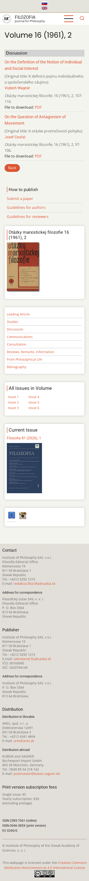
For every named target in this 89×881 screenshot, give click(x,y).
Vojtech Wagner (17, 88)
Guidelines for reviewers (28, 216)
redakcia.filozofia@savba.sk (34, 583)
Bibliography (16, 367)
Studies (12, 322)
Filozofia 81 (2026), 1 (24, 438)
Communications (20, 337)
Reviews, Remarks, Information (30, 352)
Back (12, 167)
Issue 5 (34, 402)
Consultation (16, 344)
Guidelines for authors (26, 207)
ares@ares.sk (24, 741)
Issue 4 (34, 397)
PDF (38, 107)
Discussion (15, 329)
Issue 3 (13, 408)
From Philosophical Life (24, 359)
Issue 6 (34, 408)
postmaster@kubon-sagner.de (37, 773)
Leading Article (18, 314)
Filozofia (25, 17)
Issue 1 (13, 397)
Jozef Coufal (15, 137)
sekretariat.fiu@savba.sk (32, 659)
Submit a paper (20, 198)
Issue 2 (13, 402)
